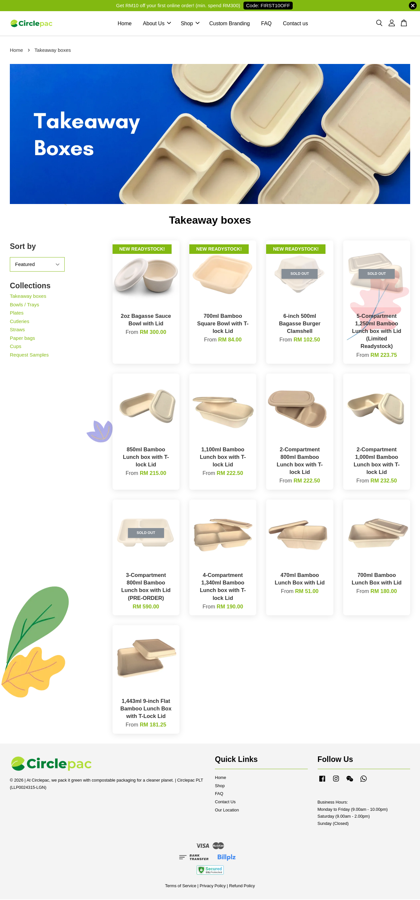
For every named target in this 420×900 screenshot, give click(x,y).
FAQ (266, 24)
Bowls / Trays (24, 305)
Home (124, 24)
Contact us (295, 24)
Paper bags (22, 338)
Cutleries (19, 321)
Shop (190, 24)
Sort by (23, 247)
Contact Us (225, 802)
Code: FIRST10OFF (268, 5)
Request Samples (29, 355)
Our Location (227, 810)
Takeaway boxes (28, 296)
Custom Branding (229, 24)
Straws (17, 330)
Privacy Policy (212, 886)
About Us (157, 24)
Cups (15, 347)
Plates (17, 313)
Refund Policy (242, 886)
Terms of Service (180, 886)
